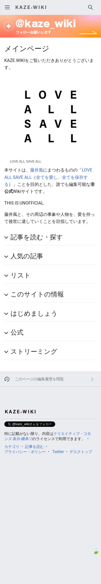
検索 (92, 9)
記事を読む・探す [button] (37, 237)
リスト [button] (21, 275)
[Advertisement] (50, 508)
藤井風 (36, 170)
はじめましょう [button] (34, 313)
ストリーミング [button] (34, 351)
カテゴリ (11, 446)
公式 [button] (17, 332)
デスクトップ (80, 452)
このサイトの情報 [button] (37, 294)
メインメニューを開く (9, 9)
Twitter (58, 452)
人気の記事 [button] (27, 256)
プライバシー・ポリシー (25, 452)
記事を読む (34, 446)
